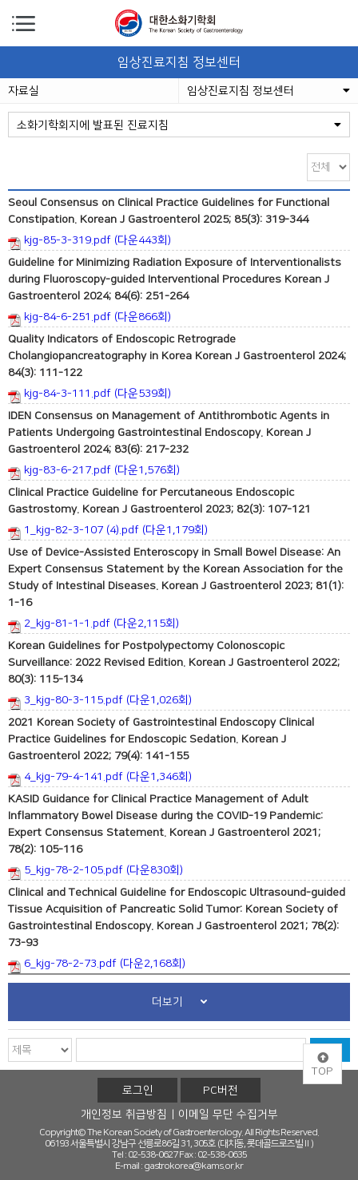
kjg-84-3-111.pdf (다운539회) (89, 395)
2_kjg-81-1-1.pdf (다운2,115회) (93, 625)
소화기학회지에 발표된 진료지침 (179, 125)
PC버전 (220, 1090)
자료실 (23, 91)
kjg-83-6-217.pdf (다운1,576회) (94, 472)
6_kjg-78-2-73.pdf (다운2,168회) (96, 965)
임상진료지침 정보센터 (268, 91)
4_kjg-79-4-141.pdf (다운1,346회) (100, 778)
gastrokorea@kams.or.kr (193, 1166)
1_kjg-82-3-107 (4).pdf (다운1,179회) (108, 532)
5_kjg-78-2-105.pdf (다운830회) (95, 872)
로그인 (137, 1090)
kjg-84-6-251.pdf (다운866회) (89, 319)
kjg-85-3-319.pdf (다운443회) (89, 242)
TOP (322, 1065)
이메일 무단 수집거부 (228, 1114)
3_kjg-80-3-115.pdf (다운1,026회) (100, 702)
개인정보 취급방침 (124, 1114)
